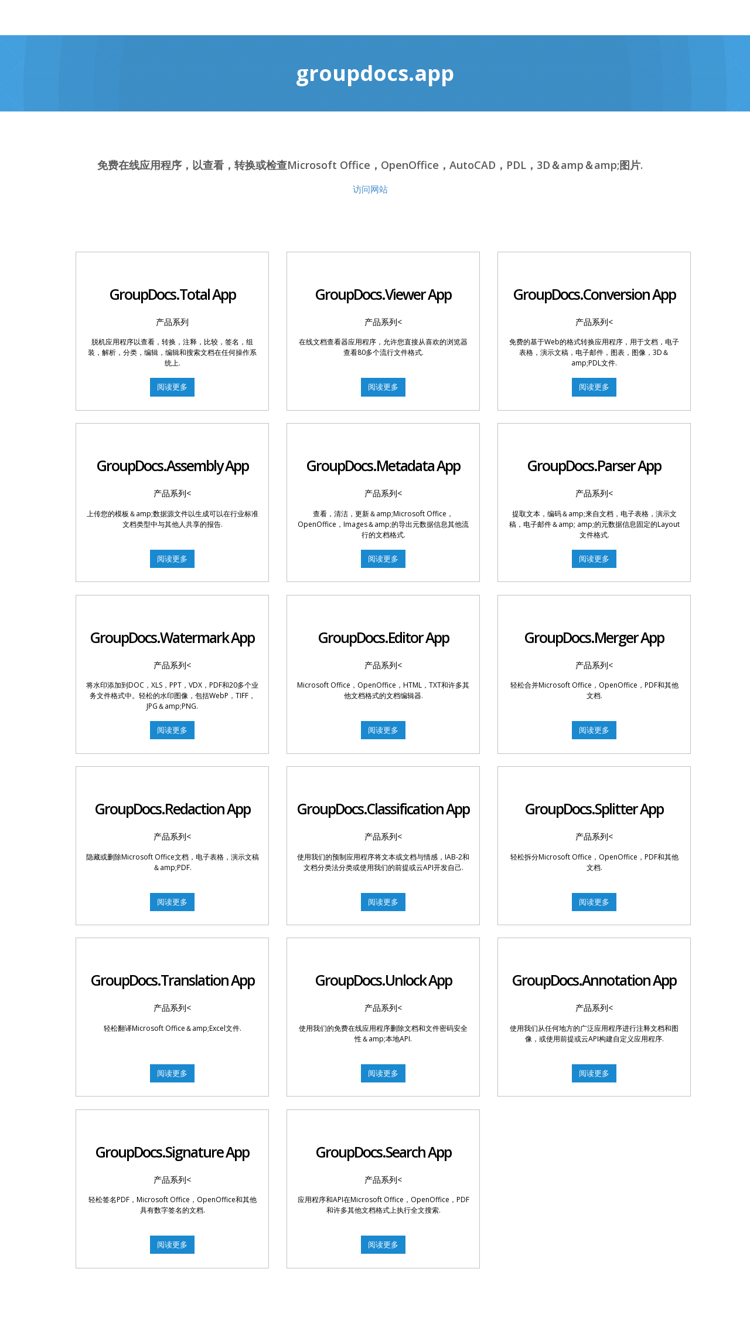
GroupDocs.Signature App (172, 1140)
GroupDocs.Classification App (383, 801)
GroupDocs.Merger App (594, 632)
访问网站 (370, 189)
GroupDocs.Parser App (594, 462)
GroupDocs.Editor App (383, 632)
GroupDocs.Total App (172, 293)
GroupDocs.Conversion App (594, 293)
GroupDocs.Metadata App (383, 462)
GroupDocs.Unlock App (383, 971)
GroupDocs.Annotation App (594, 971)
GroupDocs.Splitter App (594, 801)
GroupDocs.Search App (383, 1140)
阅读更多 (172, 386)
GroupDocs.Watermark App (172, 632)
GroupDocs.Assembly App (173, 462)
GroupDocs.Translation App (172, 971)
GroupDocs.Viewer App (383, 293)
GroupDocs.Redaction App (172, 801)
